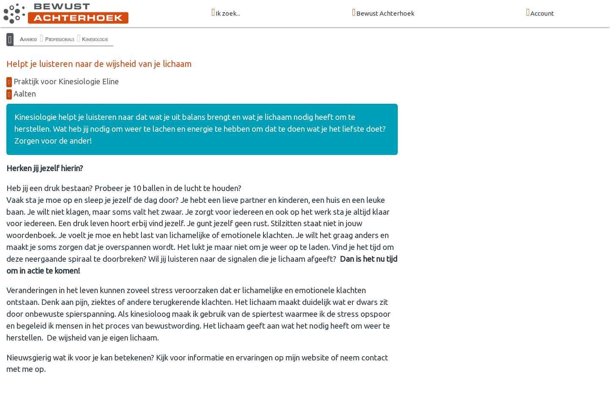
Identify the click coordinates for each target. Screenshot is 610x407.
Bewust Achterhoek (383, 13)
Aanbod (28, 39)
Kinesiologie (95, 39)
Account (540, 13)
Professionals (59, 39)
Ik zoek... (225, 13)
